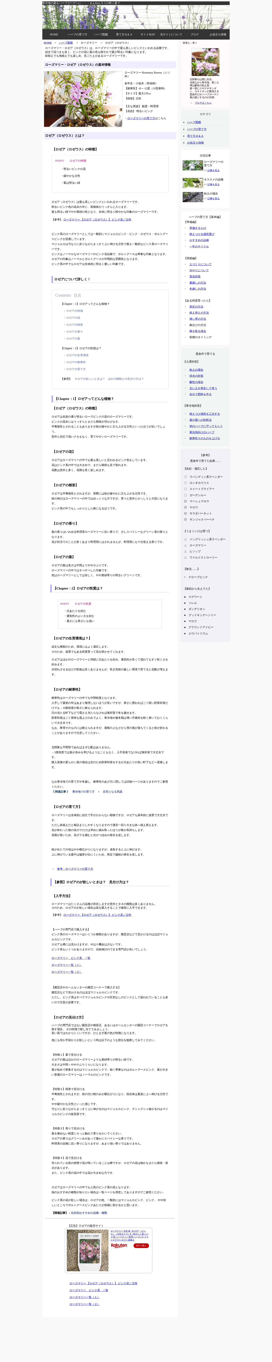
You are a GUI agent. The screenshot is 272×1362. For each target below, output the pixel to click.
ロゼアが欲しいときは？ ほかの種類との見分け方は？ (109, 378)
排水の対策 (196, 375)
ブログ (194, 34)
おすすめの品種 (199, 240)
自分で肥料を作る (200, 394)
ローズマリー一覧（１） (67, 965)
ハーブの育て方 (77, 34)
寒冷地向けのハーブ (201, 432)
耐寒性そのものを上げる (204, 438)
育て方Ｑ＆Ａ (124, 34)
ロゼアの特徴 (74, 310)
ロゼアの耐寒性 (76, 362)
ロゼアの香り (74, 331)
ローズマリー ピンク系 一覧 (71, 958)
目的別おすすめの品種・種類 (89, 1212)
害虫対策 (195, 276)
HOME (54, 34)
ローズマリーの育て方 (141, 118)
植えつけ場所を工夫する (204, 413)
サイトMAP (148, 34)
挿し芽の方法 (197, 318)
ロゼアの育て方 (76, 369)
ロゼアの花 (73, 317)
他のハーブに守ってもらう (206, 426)
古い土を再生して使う (203, 388)
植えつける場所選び (201, 234)
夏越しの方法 (197, 282)
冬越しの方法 (197, 288)
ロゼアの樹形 (74, 324)
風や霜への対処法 (200, 419)
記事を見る (213, 170)
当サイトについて (171, 34)
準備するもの (197, 228)
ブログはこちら (203, 102)
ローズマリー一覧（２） (67, 971)
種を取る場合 (197, 331)
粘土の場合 (196, 369)
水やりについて (199, 270)
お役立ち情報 (218, 34)
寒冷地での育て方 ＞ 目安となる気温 (97, 791)
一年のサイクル (199, 246)
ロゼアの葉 (73, 338)
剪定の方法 (196, 306)
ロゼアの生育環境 (77, 355)
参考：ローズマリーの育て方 (75, 868)
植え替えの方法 (199, 312)
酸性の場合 (196, 382)
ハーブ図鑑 (101, 34)
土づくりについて (200, 264)
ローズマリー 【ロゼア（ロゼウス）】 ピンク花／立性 (97, 219)
